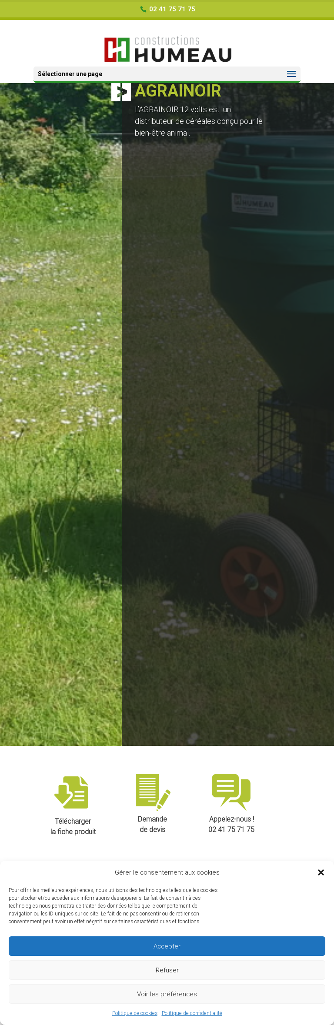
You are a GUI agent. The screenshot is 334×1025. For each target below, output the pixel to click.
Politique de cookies (134, 1013)
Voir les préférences (167, 994)
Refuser (167, 970)
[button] (321, 872)
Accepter (167, 946)
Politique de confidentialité (192, 1013)
